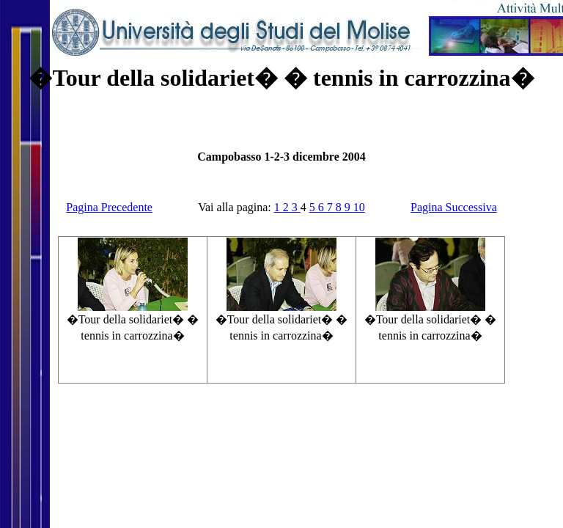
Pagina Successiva (454, 207)
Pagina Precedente (109, 207)
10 (359, 207)
